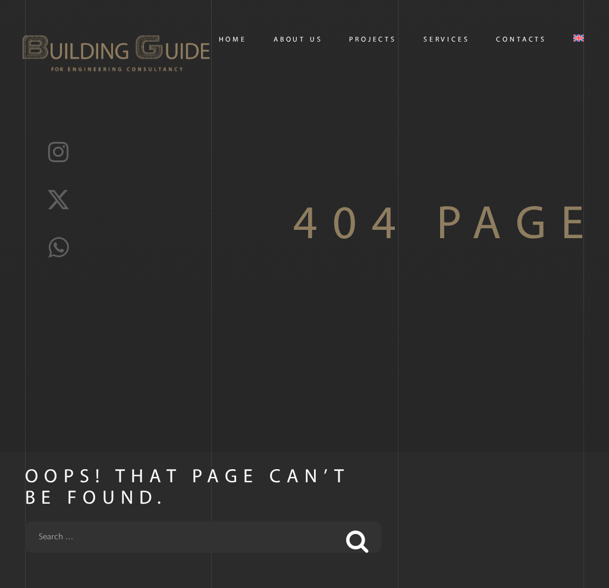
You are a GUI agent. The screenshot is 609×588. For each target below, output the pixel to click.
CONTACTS (521, 39)
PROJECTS (373, 39)
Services (446, 39)
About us (298, 39)
